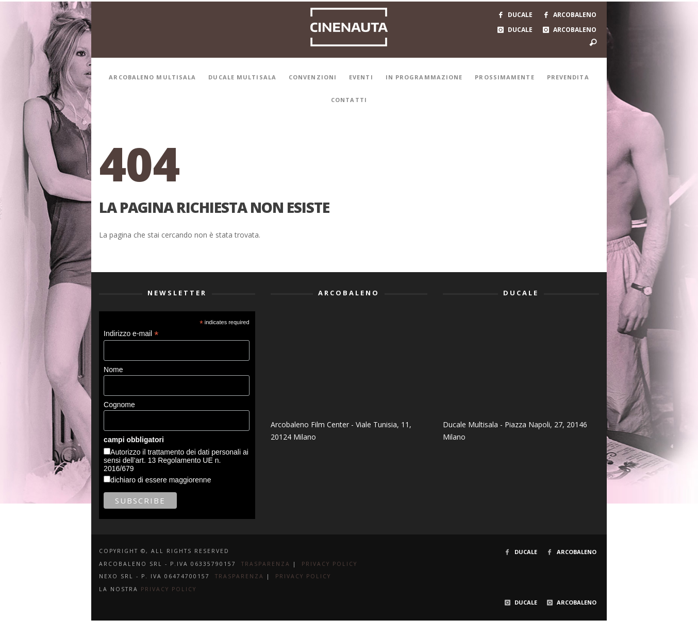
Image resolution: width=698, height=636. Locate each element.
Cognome (119, 404)
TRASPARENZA (265, 563)
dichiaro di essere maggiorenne (160, 480)
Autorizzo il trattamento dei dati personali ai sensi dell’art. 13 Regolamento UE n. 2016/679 (176, 460)
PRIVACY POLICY (329, 563)
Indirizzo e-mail (131, 334)
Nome (113, 369)
